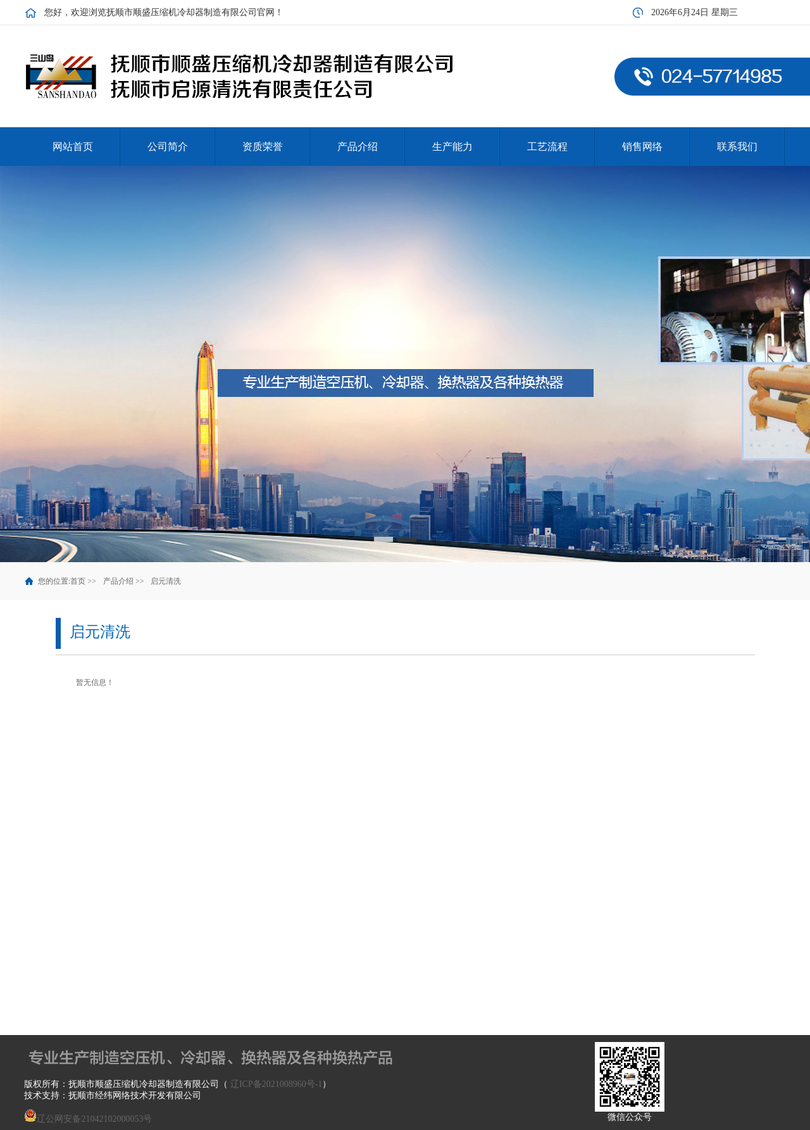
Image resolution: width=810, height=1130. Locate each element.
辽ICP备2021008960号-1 (276, 1084)
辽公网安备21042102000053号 (88, 1119)
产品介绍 (118, 581)
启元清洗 (166, 581)
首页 (77, 581)
